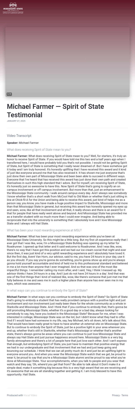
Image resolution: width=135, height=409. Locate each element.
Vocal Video (30, 395)
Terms (125, 395)
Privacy (116, 395)
